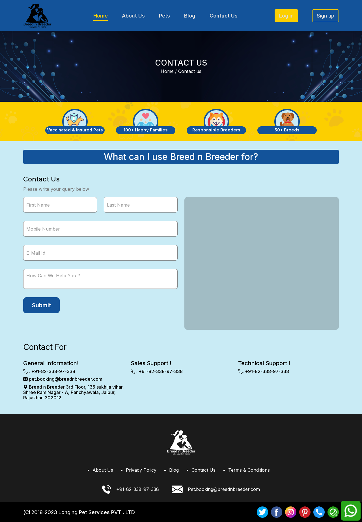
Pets (164, 16)
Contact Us (224, 16)
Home (100, 16)
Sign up (325, 16)
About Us (133, 16)
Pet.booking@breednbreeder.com (216, 489)
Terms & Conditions (249, 470)
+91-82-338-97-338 (130, 489)
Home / (169, 71)
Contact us (189, 71)
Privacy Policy (141, 470)
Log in (286, 16)
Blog (189, 16)
